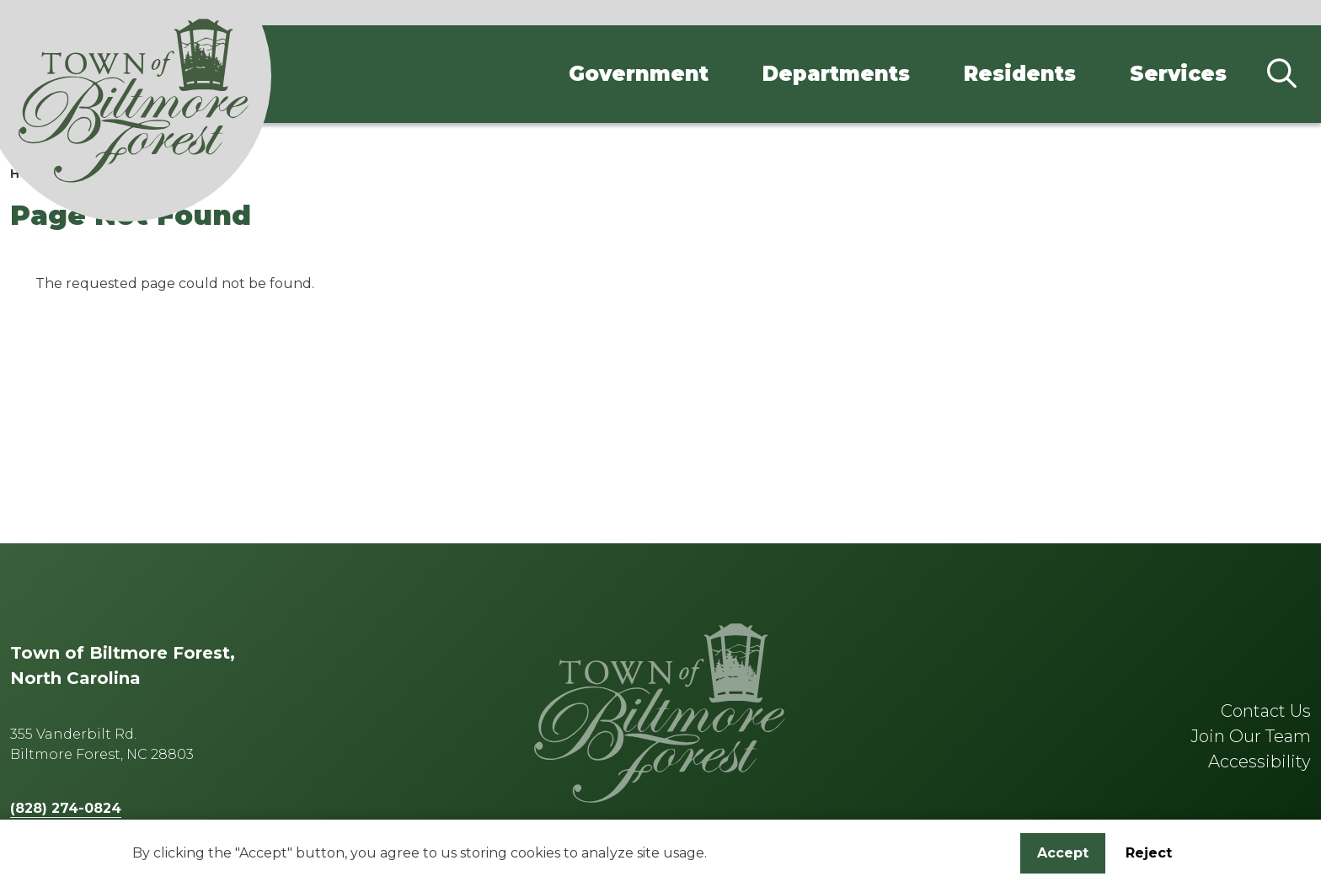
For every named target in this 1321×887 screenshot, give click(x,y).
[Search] (1281, 74)
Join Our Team (1250, 736)
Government (639, 73)
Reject (1149, 856)
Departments (836, 73)
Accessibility (1259, 761)
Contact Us (1266, 711)
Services (1178, 73)
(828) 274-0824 (65, 808)
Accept (1062, 856)
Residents (1020, 73)
